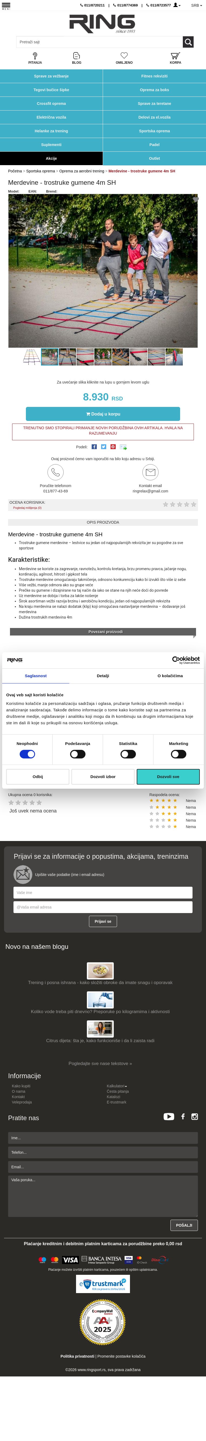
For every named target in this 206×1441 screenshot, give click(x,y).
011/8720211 (92, 5)
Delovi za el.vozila (154, 117)
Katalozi (113, 1097)
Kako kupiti (21, 1086)
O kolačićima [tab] (170, 675)
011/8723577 (158, 5)
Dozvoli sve (168, 776)
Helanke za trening (51, 131)
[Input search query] (40, 42)
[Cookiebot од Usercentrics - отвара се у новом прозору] (176, 660)
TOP (199, 1419)
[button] (13, 271)
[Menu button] (6, 6)
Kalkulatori (117, 1086)
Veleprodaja (22, 1102)
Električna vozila (51, 117)
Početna (15, 171)
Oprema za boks (154, 90)
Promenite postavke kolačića (121, 1356)
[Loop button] (188, 42)
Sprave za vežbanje (51, 76)
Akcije (51, 158)
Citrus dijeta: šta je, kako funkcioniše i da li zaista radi (100, 1040)
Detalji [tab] (103, 675)
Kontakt (18, 1097)
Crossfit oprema (51, 103)
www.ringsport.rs (91, 1370)
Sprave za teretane (154, 103)
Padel (154, 145)
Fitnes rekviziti (154, 76)
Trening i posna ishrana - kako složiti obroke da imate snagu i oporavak (100, 982)
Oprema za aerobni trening (81, 171)
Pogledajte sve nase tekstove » (100, 1063)
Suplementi (51, 145)
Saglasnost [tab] (36, 675)
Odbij (38, 776)
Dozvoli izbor (102, 776)
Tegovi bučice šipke (51, 90)
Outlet (154, 158)
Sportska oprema (154, 131)
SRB (196, 5)
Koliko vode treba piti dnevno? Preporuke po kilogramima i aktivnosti (100, 1011)
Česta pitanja (118, 1091)
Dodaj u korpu (103, 414)
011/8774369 (125, 5)
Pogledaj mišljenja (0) (27, 507)
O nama (18, 1091)
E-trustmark (116, 1102)
